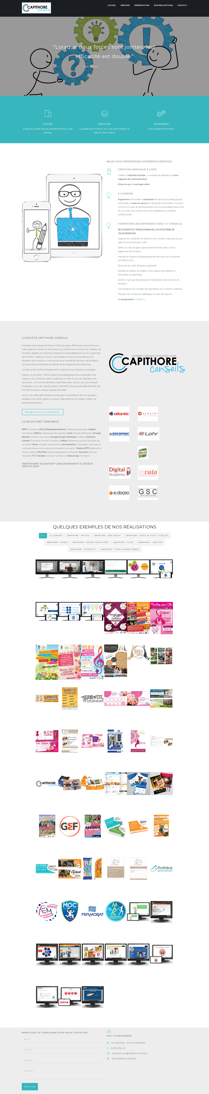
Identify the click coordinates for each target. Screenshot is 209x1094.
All (43, 501)
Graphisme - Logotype (150, 508)
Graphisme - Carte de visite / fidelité (147, 501)
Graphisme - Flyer (123, 508)
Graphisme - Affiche (78, 501)
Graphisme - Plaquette (83, 515)
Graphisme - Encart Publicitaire (90, 508)
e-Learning (56, 501)
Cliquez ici (140, 299)
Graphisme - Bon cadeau (107, 501)
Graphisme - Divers (57, 508)
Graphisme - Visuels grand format (120, 515)
